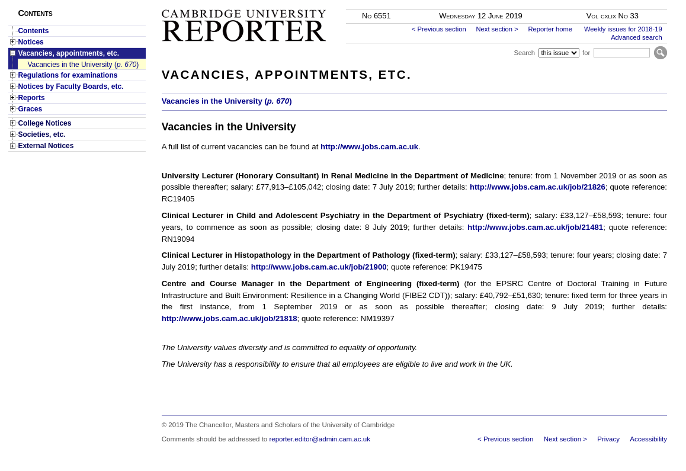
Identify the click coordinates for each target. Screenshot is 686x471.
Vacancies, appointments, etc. (68, 53)
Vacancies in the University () (83, 64)
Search (524, 52)
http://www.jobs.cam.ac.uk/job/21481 (535, 227)
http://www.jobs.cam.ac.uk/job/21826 (537, 186)
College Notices (44, 123)
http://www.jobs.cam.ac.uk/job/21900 (319, 266)
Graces (30, 109)
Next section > (497, 29)
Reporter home (550, 29)
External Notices (45, 146)
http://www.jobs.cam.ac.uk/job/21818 (229, 318)
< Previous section (439, 29)
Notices (30, 42)
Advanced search (636, 37)
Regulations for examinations (67, 75)
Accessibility (648, 439)
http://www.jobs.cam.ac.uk (369, 146)
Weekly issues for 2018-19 (623, 29)
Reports (31, 98)
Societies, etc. (41, 134)
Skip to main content (636, 3)
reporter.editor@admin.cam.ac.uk (319, 439)
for (586, 52)
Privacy (608, 439)
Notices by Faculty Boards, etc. (70, 86)
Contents (33, 31)
